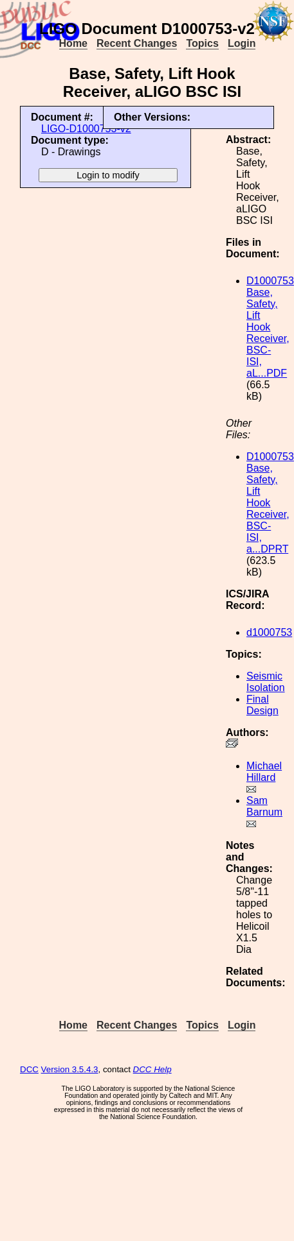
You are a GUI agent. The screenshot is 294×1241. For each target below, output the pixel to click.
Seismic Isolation (265, 682)
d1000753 (269, 632)
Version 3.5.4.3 (69, 1069)
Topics (202, 43)
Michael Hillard (264, 771)
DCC (29, 1069)
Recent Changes (136, 43)
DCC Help (152, 1069)
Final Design (262, 705)
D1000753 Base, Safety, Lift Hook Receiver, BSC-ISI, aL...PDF (270, 327)
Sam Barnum (264, 806)
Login (242, 43)
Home (73, 43)
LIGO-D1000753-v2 (86, 128)
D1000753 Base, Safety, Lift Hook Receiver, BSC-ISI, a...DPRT (270, 502)
